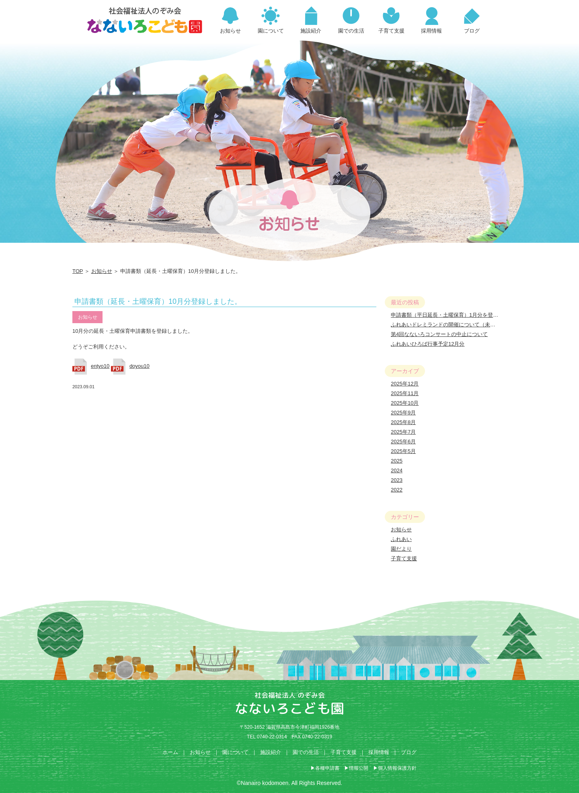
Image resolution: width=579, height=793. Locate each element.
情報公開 (358, 768)
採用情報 (378, 752)
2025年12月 (405, 384)
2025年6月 (403, 442)
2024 (396, 470)
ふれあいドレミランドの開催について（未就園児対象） (456, 325)
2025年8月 (403, 422)
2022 (396, 490)
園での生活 (306, 752)
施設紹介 (270, 752)
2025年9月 (403, 413)
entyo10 (100, 366)
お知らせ (101, 271)
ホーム (170, 752)
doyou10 (139, 366)
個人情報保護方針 (397, 768)
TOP (77, 271)
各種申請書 (327, 768)
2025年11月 (405, 393)
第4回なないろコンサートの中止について (439, 334)
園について (235, 752)
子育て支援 (404, 558)
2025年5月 (403, 451)
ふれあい (401, 539)
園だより (401, 549)
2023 (396, 480)
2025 (396, 461)
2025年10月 (405, 403)
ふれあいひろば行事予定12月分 (427, 344)
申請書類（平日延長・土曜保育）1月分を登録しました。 (457, 315)
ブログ (409, 752)
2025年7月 (403, 432)
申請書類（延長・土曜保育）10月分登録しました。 (158, 301)
